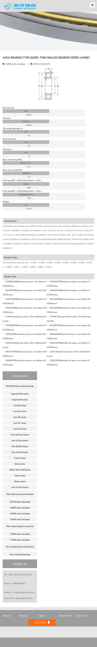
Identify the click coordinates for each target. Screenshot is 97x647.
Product (23, 615)
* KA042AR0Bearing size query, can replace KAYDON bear (24, 309)
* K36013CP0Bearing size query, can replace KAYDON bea (68, 345)
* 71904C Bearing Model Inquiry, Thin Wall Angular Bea (69, 318)
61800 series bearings (15, 64)
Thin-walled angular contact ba (20, 526)
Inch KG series (20, 429)
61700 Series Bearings (20, 502)
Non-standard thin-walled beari (20, 546)
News (42, 615)
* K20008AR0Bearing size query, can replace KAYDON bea (24, 283)
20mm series (20, 481)
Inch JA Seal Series (20, 440)
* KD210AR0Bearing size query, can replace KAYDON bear (69, 309)
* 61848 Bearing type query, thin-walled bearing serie (24, 318)
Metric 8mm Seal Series (19, 469)
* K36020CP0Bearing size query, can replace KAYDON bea (68, 283)
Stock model (65, 615)
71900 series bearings (20, 540)
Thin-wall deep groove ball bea (20, 494)
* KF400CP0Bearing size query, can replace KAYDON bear (24, 292)
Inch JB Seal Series (20, 446)
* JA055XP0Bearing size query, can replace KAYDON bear (24, 336)
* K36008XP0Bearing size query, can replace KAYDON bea (24, 327)
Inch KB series (20, 405)
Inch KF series (20, 423)
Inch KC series (20, 411)
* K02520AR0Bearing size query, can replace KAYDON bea (24, 301)
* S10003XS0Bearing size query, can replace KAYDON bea (68, 362)
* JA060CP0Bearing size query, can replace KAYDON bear (24, 362)
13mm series (20, 475)
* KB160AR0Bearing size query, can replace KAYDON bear (68, 301)
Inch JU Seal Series (20, 452)
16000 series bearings (20, 519)
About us (6, 615)
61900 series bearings (20, 513)
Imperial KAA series (20, 393)
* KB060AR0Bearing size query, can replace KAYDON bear (68, 336)
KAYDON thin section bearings (20, 386)
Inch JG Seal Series (20, 487)
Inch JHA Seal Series (20, 434)
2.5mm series (20, 458)
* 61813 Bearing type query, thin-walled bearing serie (68, 353)
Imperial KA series (20, 399)
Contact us (81, 615)
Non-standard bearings (20, 554)
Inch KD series (19, 417)
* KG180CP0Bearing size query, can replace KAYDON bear (68, 327)
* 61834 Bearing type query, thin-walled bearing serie (24, 345)
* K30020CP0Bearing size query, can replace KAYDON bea (68, 292)
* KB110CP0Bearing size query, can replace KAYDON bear (24, 353)
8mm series (20, 464)
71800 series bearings (20, 534)
